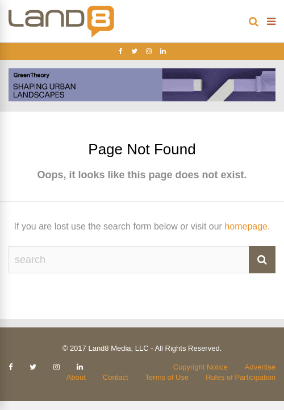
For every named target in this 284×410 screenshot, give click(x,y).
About (76, 377)
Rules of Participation (240, 377)
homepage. (247, 226)
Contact (115, 377)
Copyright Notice (200, 367)
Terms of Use (167, 377)
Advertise (260, 367)
